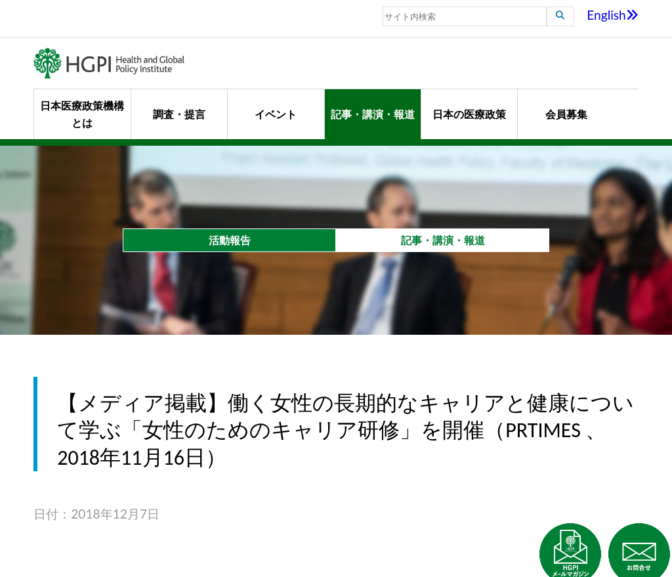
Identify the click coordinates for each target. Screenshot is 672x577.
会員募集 (566, 114)
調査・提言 (179, 114)
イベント (276, 114)
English (613, 14)
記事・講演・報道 (373, 114)
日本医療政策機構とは (82, 114)
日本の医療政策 (469, 114)
